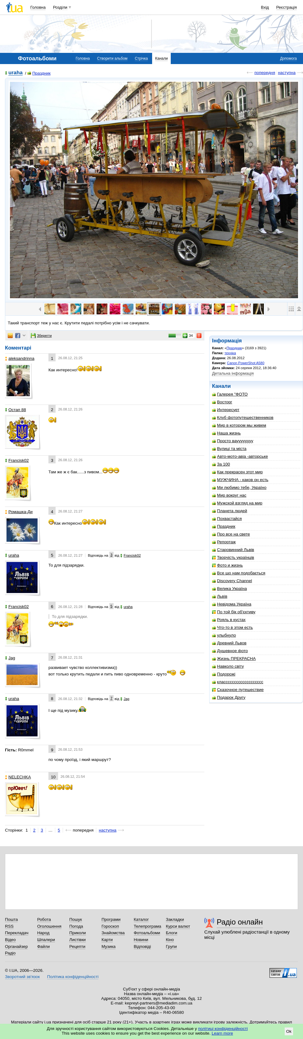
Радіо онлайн (240, 922)
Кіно (170, 939)
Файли (43, 946)
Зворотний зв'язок (22, 976)
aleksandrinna (19, 358)
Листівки (77, 939)
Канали (161, 58)
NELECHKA (18, 777)
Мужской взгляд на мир (237, 503)
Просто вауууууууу (232, 440)
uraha (15, 73)
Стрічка (141, 58)
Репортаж (224, 542)
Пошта (11, 919)
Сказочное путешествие (238, 689)
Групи (171, 946)
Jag (10, 658)
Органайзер (16, 946)
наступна (287, 72)
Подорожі (223, 674)
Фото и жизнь (227, 565)
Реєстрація (286, 7)
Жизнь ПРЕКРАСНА (234, 658)
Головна (38, 7)
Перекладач (16, 932)
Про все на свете (231, 534)
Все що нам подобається (238, 573)
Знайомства (113, 932)
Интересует (225, 409)
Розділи (60, 7)
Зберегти (41, 335)
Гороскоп (110, 926)
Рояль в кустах (229, 619)
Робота (44, 919)
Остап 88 (15, 409)
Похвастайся (227, 518)
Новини (141, 939)
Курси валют (178, 926)
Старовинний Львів (233, 549)
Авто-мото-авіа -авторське (240, 456)
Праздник (39, 73)
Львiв (219, 596)
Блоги (171, 932)
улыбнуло (224, 635)
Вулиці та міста (229, 448)
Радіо (10, 953)
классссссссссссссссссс (237, 682)
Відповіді (142, 946)
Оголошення (49, 926)
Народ (43, 932)
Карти (107, 939)
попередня (264, 72)
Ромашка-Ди (19, 511)
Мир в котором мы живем (239, 425)
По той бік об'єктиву (234, 612)
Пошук (75, 919)
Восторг (222, 402)
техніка (230, 353)
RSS (9, 926)
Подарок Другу (228, 697)
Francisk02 (17, 460)
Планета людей (229, 510)
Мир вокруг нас (229, 495)
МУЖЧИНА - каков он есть (240, 479)
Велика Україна (229, 588)
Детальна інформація (233, 373)
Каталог (141, 919)
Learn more (222, 1033)
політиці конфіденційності (223, 1028)
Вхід (265, 7)
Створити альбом (112, 58)
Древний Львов (229, 643)
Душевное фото (230, 650)
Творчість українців (233, 557)
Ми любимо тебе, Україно (239, 487)
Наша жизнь (226, 433)
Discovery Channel (232, 580)
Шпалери (46, 939)
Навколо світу (228, 666)
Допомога (288, 58)
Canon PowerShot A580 (245, 363)
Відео (10, 939)
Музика (108, 946)
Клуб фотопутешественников (243, 417)
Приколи (77, 932)
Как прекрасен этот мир (237, 472)
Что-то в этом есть (232, 627)
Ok (289, 1031)
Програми (111, 919)
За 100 (221, 464)
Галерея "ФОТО (230, 394)
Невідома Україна (231, 604)
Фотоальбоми (147, 932)
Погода (76, 926)
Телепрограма (147, 926)
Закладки (175, 919)
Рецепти (77, 946)
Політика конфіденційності (72, 976)
